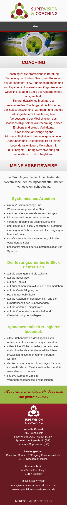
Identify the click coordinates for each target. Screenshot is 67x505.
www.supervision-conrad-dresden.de (33, 489)
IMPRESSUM (22, 501)
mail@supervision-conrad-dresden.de (33, 485)
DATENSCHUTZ (43, 501)
